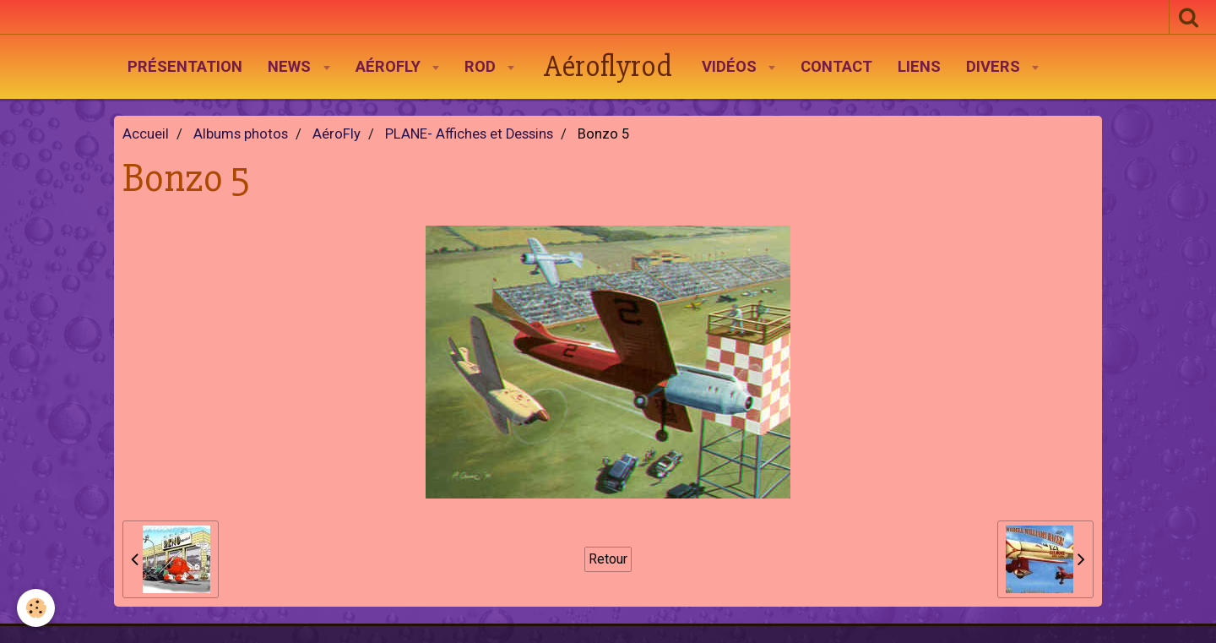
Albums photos (240, 134)
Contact (836, 66)
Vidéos (731, 66)
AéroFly (390, 66)
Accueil (145, 134)
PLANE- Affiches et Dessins (469, 134)
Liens (919, 66)
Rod (482, 66)
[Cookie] (36, 608)
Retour (608, 559)
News (291, 66)
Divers (995, 66)
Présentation (185, 66)
